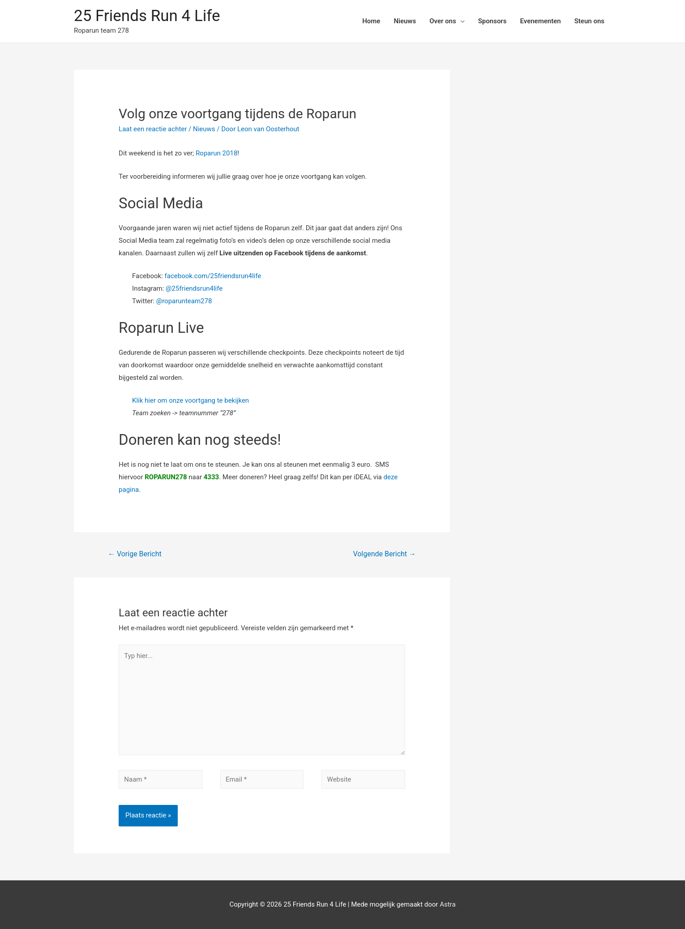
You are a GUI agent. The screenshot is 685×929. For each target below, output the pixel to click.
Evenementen (540, 21)
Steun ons (589, 21)
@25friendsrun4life (194, 288)
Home (371, 21)
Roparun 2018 (216, 153)
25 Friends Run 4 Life (147, 16)
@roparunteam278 (184, 301)
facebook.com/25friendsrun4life (213, 276)
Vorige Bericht (135, 554)
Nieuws (405, 21)
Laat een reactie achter (153, 129)
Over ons (442, 21)
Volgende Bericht (384, 554)
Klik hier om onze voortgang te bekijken (190, 400)
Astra (447, 904)
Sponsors (492, 21)
